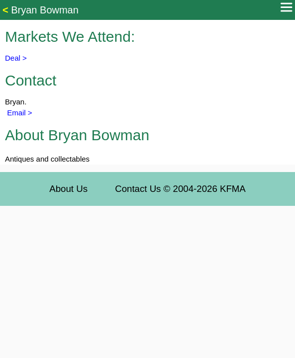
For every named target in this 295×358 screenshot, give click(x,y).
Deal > (16, 58)
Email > (18, 112)
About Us (68, 188)
